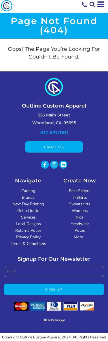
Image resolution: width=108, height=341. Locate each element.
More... (80, 237)
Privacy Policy (28, 237)
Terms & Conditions (28, 243)
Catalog (28, 191)
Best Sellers (79, 191)
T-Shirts (80, 197)
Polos (80, 230)
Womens (80, 210)
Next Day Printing (28, 204)
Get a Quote (28, 210)
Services (28, 217)
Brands (28, 197)
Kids (80, 217)
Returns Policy (28, 230)
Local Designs (28, 224)
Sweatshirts (79, 204)
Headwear (80, 224)
